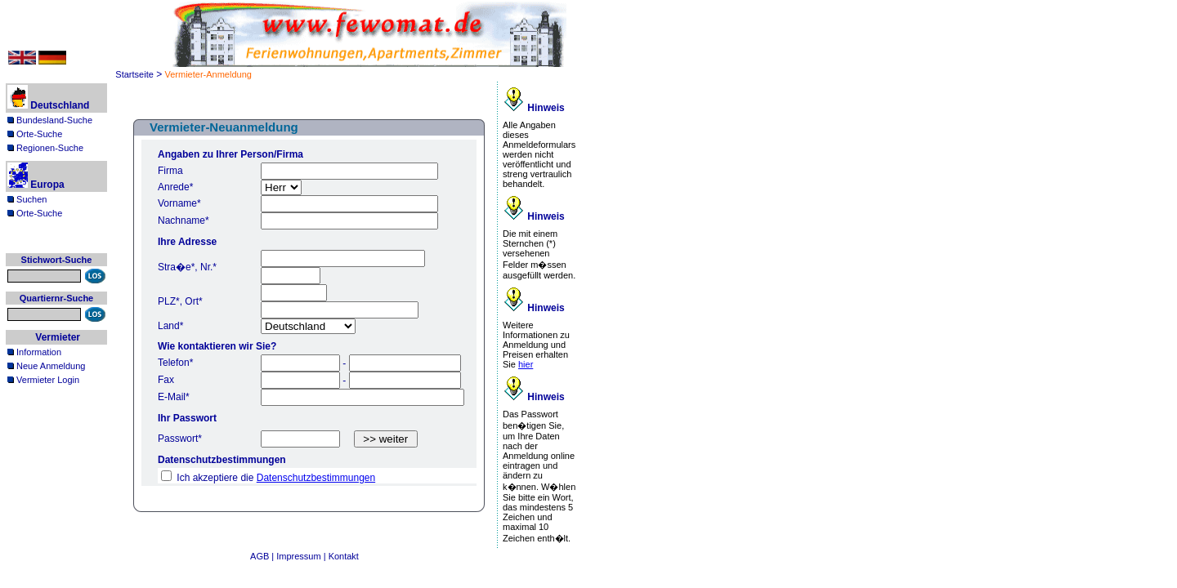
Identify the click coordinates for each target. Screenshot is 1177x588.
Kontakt (344, 556)
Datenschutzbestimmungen (316, 477)
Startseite (134, 74)
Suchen (27, 199)
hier (525, 364)
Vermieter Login (43, 380)
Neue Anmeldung (46, 366)
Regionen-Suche (45, 148)
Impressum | (302, 556)
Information (34, 352)
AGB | (263, 556)
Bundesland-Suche (49, 120)
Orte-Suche (34, 134)
